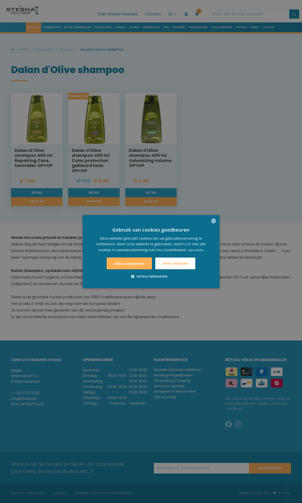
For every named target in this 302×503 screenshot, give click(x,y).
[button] (150, 276)
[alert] (151, 251)
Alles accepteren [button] (129, 263)
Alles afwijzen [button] (175, 263)
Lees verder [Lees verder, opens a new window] (196, 250)
